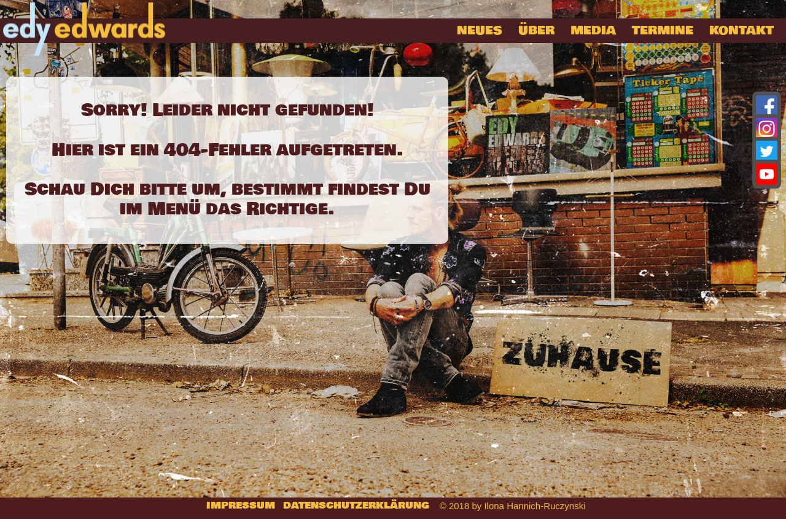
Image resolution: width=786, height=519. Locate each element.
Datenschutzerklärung (356, 505)
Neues (479, 31)
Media (593, 31)
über (536, 31)
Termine (662, 31)
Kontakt (741, 31)
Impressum (240, 505)
